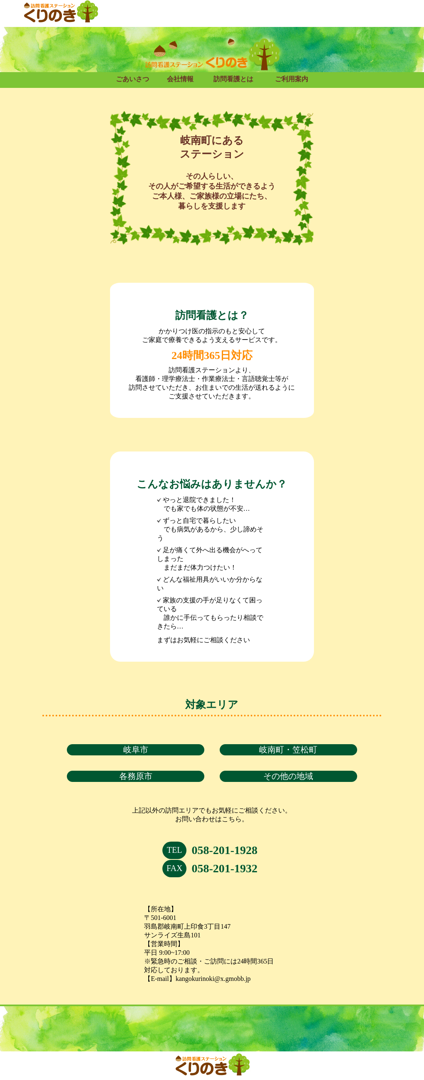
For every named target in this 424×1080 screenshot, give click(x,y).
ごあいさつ (132, 79)
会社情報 (180, 79)
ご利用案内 (291, 79)
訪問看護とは (233, 79)
